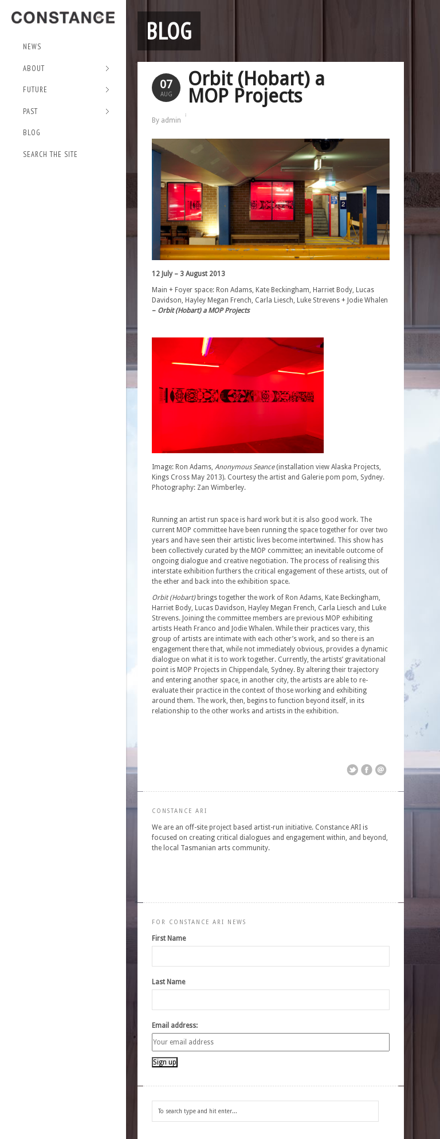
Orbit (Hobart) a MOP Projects (256, 87)
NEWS (32, 47)
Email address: (175, 1026)
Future (66, 90)
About (66, 69)
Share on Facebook (366, 770)
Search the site (50, 154)
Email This (381, 770)
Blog (32, 133)
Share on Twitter (352, 770)
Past (66, 112)
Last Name (168, 982)
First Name (169, 938)
